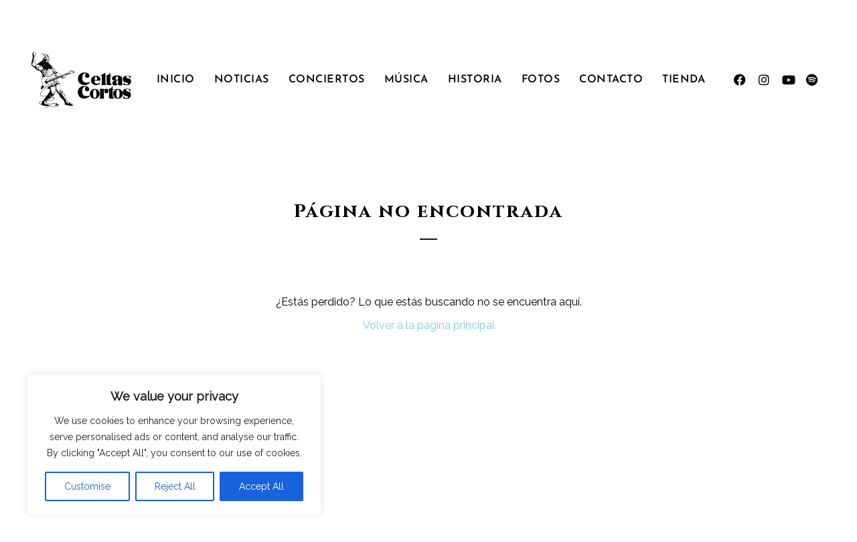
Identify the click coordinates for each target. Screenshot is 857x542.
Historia (475, 79)
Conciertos (327, 79)
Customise (87, 486)
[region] (174, 445)
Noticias (241, 79)
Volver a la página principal (429, 325)
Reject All (175, 486)
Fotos (541, 79)
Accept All (261, 486)
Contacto (611, 79)
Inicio (176, 79)
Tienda (683, 79)
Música (406, 79)
